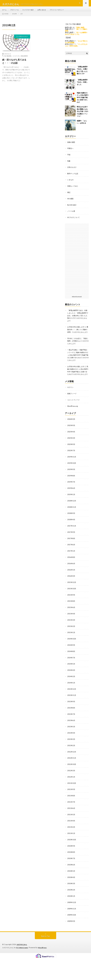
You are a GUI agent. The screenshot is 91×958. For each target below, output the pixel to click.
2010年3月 (71, 882)
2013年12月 (71, 690)
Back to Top (45, 934)
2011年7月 (71, 802)
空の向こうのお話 (74, 343)
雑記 (69, 196)
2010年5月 (71, 870)
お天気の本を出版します (76, 329)
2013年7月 (71, 715)
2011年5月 (71, 814)
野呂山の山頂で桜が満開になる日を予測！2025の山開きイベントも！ (82, 115)
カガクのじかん (22, 942)
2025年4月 (71, 437)
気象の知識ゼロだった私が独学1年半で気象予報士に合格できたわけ (83, 101)
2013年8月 (71, 709)
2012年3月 (71, 771)
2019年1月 (71, 499)
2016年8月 (71, 561)
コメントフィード (74, 406)
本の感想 (70, 202)
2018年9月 (71, 517)
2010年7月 (71, 857)
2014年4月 (71, 672)
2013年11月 (71, 697)
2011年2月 (71, 826)
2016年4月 (71, 579)
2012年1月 (71, 777)
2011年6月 (71, 808)
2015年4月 (71, 616)
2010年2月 (71, 888)
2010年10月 (71, 839)
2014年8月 (71, 653)
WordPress (43, 945)
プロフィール (16, 12)
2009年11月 (71, 907)
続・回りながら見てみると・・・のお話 (14, 65)
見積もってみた (73, 189)
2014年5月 (71, 666)
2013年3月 (71, 740)
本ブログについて (74, 220)
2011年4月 (71, 820)
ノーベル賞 (71, 214)
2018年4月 (71, 524)
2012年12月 (71, 752)
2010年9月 (71, 845)
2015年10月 (71, 592)
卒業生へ (70, 152)
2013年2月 (71, 746)
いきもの (70, 183)
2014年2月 (71, 678)
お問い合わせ (46, 12)
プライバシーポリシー (63, 12)
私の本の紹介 (72, 208)
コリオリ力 (16, 60)
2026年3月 (71, 425)
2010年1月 (71, 894)
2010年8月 (71, 851)
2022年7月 (71, 456)
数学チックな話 (73, 177)
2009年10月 (71, 913)
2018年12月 (71, 505)
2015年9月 (71, 598)
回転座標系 (24, 60)
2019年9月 (71, 474)
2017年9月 (71, 536)
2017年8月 (71, 542)
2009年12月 (71, 901)
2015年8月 (71, 604)
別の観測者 (7, 60)
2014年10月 (71, 641)
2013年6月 (71, 721)
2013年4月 (71, 734)
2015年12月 (71, 585)
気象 (69, 165)
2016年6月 (71, 567)
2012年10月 (71, 765)
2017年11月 (71, 530)
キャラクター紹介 (31, 12)
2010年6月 (71, 864)
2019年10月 (71, 468)
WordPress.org (73, 412)
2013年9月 (71, 703)
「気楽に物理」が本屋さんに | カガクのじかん (78, 345)
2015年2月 (71, 629)
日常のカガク (23, 41)
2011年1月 (71, 833)
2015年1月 (71, 635)
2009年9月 (71, 919)
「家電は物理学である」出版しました (82, 86)
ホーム (4, 12)
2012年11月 (71, 758)
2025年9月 (71, 431)
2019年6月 (71, 493)
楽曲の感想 (71, 146)
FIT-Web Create (22, 945)
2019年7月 (71, 487)
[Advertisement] (77, 262)
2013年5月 (71, 728)
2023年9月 (71, 449)
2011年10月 (71, 783)
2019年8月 (71, 480)
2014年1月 (71, 684)
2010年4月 (71, 876)
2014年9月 (71, 647)
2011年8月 (71, 796)
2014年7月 (71, 660)
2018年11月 (71, 511)
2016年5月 (71, 573)
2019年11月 (71, 462)
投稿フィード (72, 399)
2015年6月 (71, 610)
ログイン (70, 393)
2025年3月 (71, 443)
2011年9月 (71, 789)
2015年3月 (71, 623)
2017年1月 (71, 555)
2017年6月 (71, 548)
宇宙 (69, 158)
